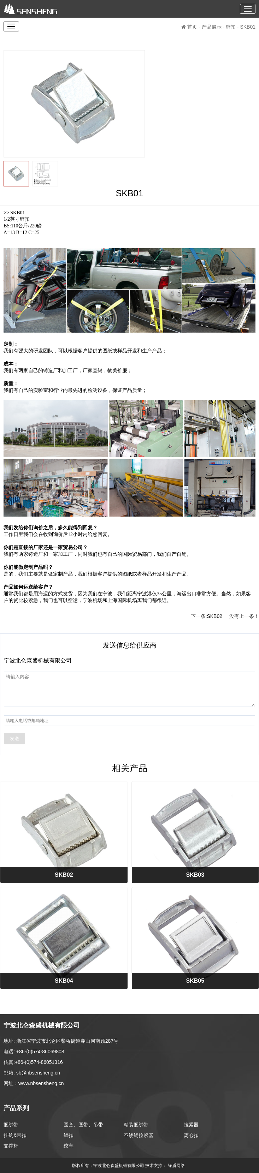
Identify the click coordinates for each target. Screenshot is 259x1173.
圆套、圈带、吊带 (83, 1124)
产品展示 (212, 27)
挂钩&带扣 (15, 1135)
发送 (14, 738)
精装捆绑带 (136, 1124)
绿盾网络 (177, 1165)
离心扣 (191, 1135)
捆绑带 (11, 1124)
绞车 (68, 1146)
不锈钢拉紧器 (138, 1135)
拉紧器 (191, 1124)
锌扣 (231, 27)
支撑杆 (11, 1146)
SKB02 (214, 616)
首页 (189, 27)
